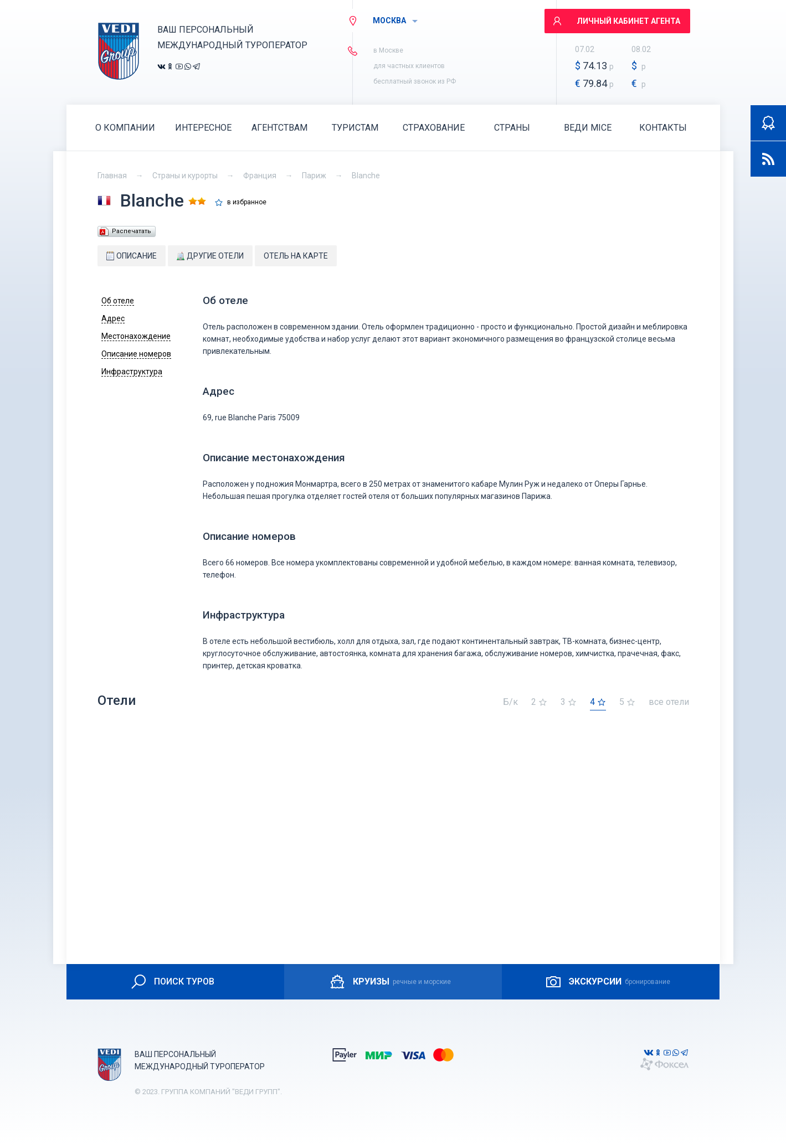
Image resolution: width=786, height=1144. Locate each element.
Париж (314, 175)
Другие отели (210, 255)
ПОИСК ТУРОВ (172, 982)
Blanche (366, 175)
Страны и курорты (185, 175)
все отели (669, 702)
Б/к (510, 702)
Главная (112, 175)
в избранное (246, 202)
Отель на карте (296, 255)
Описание (131, 255)
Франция (259, 175)
